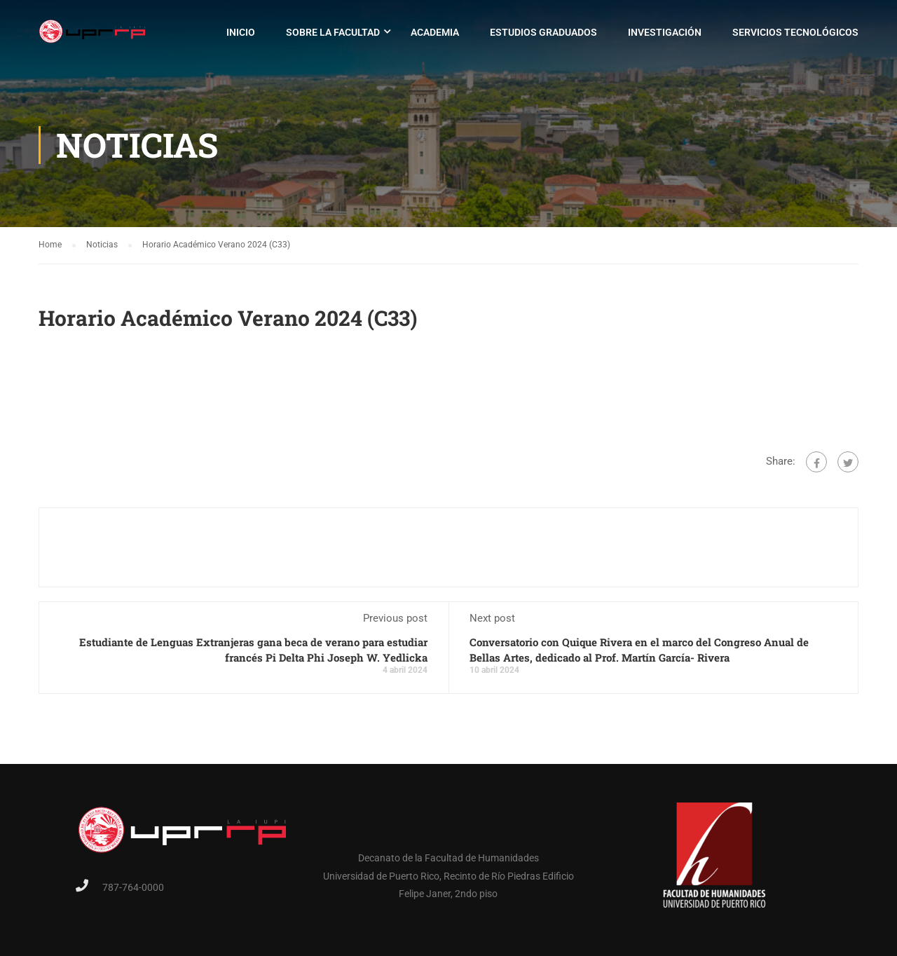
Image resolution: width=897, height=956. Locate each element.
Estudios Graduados (543, 32)
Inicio (240, 32)
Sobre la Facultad (333, 32)
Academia (435, 32)
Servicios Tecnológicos (795, 32)
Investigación (664, 32)
